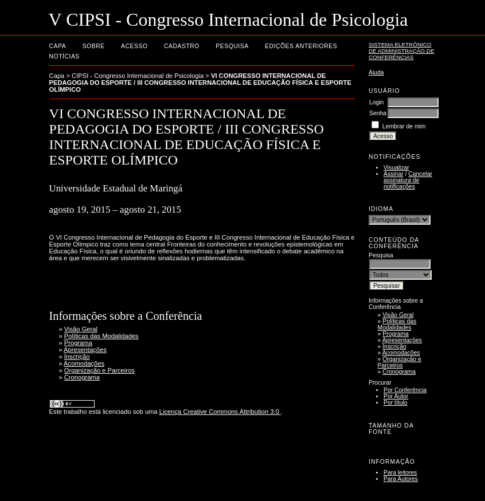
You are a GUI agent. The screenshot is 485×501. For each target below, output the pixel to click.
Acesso (134, 46)
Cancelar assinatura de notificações (408, 180)
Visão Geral (397, 315)
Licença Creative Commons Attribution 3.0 (220, 411)
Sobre (94, 46)
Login (376, 102)
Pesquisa (232, 46)
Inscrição (394, 346)
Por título (396, 403)
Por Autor (396, 396)
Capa (58, 46)
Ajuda (376, 72)
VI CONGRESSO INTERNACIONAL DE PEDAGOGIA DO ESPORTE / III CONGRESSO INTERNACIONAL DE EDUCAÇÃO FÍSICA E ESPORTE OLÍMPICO (200, 82)
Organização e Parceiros (399, 362)
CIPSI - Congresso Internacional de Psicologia (138, 75)
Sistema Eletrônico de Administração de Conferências (402, 50)
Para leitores (400, 472)
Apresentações (402, 340)
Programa (395, 334)
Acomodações (401, 353)
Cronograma (399, 372)
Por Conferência (405, 390)
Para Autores (401, 479)
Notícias (64, 56)
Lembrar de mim (404, 126)
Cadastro (182, 46)
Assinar (394, 174)
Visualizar (396, 168)
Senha (377, 113)
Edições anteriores (301, 46)
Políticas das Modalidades (397, 324)
